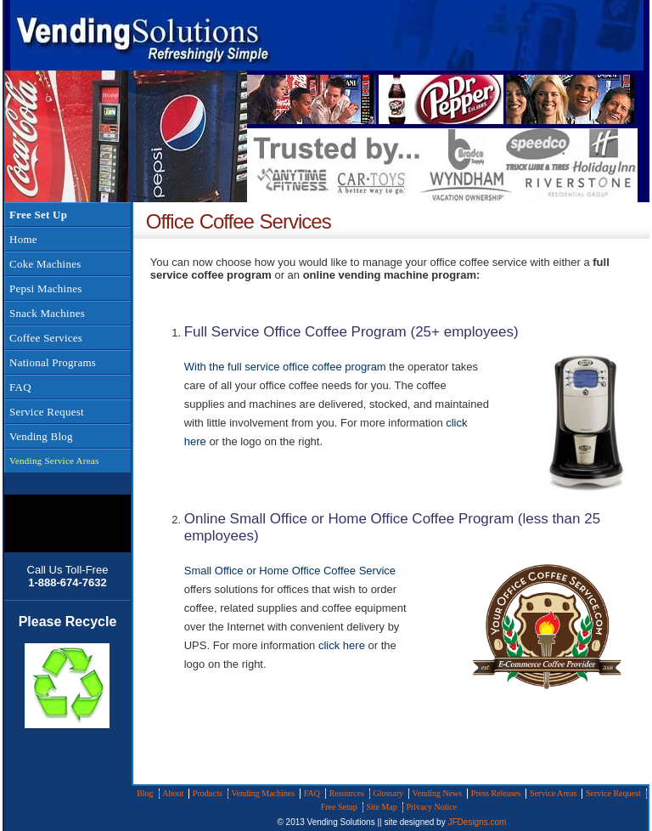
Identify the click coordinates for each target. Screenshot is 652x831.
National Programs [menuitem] (52, 362)
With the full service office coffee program (285, 366)
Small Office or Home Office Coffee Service (290, 570)
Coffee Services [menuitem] (45, 337)
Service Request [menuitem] (46, 411)
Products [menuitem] (207, 793)
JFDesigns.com (476, 822)
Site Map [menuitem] (381, 806)
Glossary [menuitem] (388, 793)
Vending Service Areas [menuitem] (53, 460)
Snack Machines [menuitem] (47, 313)
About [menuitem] (172, 793)
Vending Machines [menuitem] (263, 793)
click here (341, 645)
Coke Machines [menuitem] (45, 263)
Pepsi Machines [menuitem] (45, 288)
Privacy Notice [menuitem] (431, 806)
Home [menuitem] (23, 239)
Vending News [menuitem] (438, 793)
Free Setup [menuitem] (339, 806)
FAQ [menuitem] (20, 387)
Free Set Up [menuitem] (38, 214)
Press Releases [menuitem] (496, 793)
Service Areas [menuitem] (553, 793)
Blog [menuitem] (145, 793)
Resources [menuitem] (346, 793)
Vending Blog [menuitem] (41, 436)
